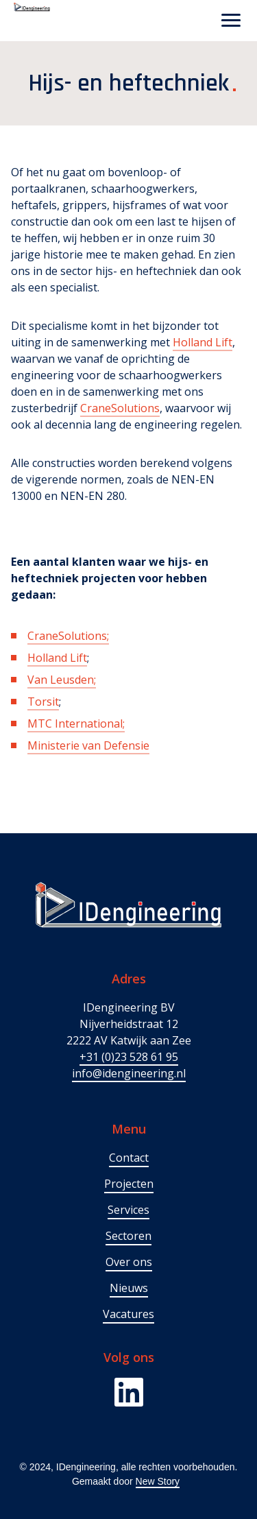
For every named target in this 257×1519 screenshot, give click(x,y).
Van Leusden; (61, 679)
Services (128, 1209)
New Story (158, 1481)
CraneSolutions (120, 408)
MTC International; (76, 723)
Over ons (129, 1261)
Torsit (43, 701)
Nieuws (129, 1287)
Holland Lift (202, 342)
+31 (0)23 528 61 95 (128, 1056)
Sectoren (128, 1235)
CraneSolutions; (68, 635)
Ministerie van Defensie (88, 745)
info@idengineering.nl (129, 1073)
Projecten (129, 1183)
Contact (129, 1157)
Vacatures (128, 1313)
